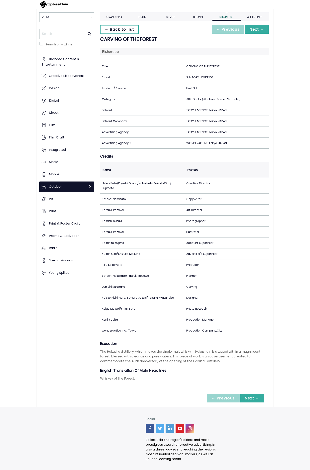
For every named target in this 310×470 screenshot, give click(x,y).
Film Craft (56, 137)
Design (54, 88)
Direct (54, 113)
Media (53, 162)
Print (52, 211)
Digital (54, 100)
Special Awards (61, 260)
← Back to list (119, 29)
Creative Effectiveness (66, 76)
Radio (53, 248)
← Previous (227, 29)
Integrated (57, 149)
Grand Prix (114, 17)
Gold (142, 17)
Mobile (54, 174)
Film (52, 125)
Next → (256, 29)
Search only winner (59, 44)
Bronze (198, 17)
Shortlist (226, 17)
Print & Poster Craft (64, 223)
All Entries (254, 17)
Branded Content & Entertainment (60, 62)
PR (51, 199)
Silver (170, 17)
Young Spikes (59, 272)
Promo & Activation (64, 236)
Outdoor (55, 186)
